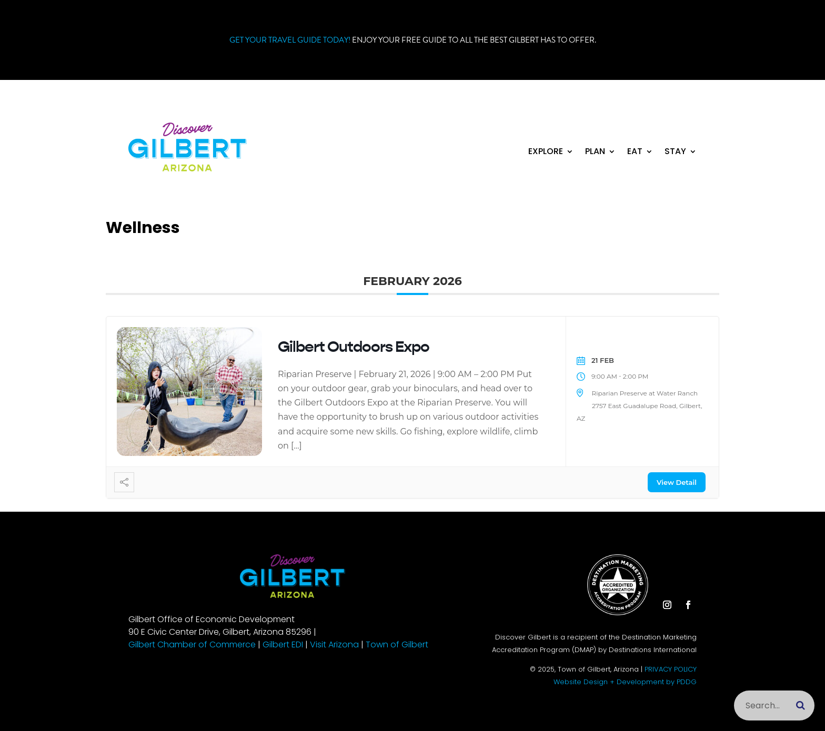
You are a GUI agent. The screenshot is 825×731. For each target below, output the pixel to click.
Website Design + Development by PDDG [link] (625, 682)
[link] (187, 169)
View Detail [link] (677, 482)
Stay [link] (675, 152)
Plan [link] (595, 152)
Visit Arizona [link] (334, 644)
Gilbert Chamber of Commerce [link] (192, 644)
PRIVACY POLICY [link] (671, 669)
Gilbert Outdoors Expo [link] (353, 347)
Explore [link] (545, 152)
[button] (667, 131)
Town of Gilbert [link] (397, 644)
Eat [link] (634, 152)
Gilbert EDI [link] (283, 644)
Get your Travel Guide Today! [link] (289, 40)
